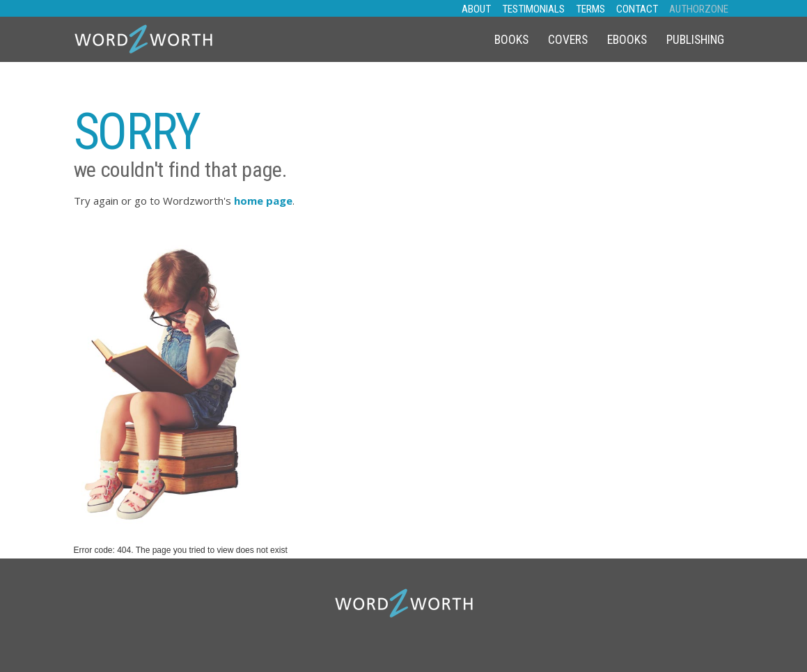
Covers (568, 40)
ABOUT (476, 9)
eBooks (627, 40)
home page (263, 201)
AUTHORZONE (698, 9)
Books (511, 40)
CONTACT (637, 9)
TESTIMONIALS (533, 9)
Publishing (695, 40)
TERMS (590, 9)
